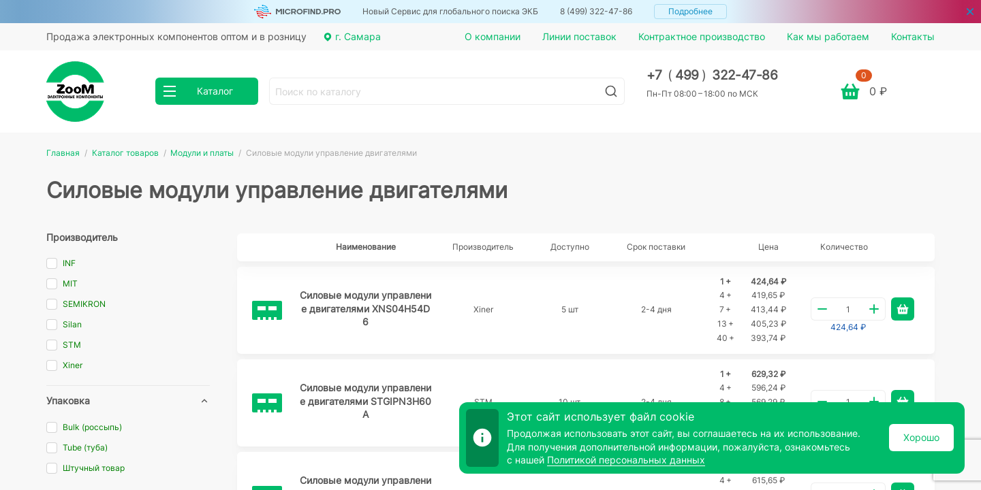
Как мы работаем (828, 36)
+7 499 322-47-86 (712, 75)
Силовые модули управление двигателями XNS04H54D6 (365, 308)
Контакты (913, 36)
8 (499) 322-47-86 (596, 11)
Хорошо (921, 437)
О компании (492, 36)
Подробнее (690, 11)
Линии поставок (579, 36)
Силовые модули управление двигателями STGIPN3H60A (365, 401)
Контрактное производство (701, 36)
